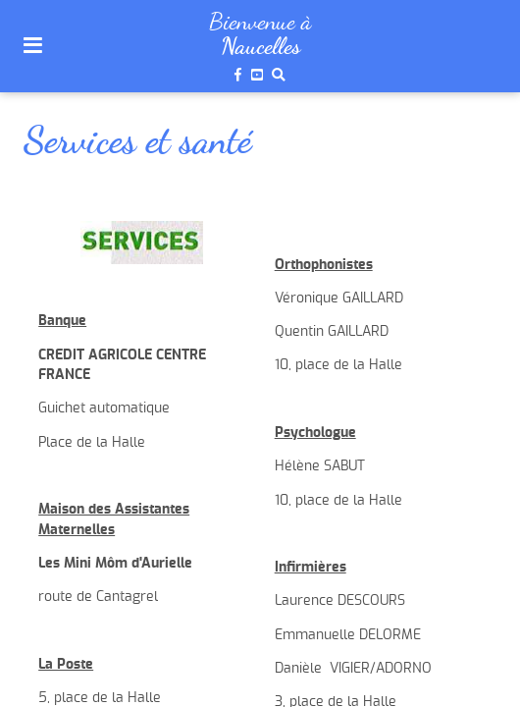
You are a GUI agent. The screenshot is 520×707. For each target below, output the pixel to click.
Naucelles (260, 46)
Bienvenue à (260, 21)
